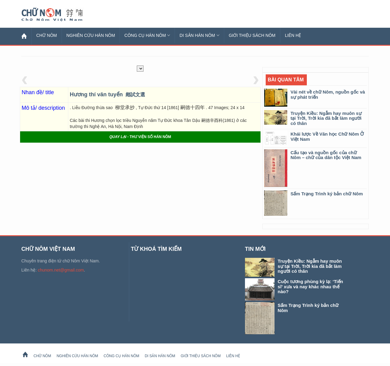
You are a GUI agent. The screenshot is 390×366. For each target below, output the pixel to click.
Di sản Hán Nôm (199, 35)
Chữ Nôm (59, 15)
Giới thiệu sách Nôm (252, 35)
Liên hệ (293, 35)
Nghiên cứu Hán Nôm (90, 35)
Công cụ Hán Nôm (147, 35)
